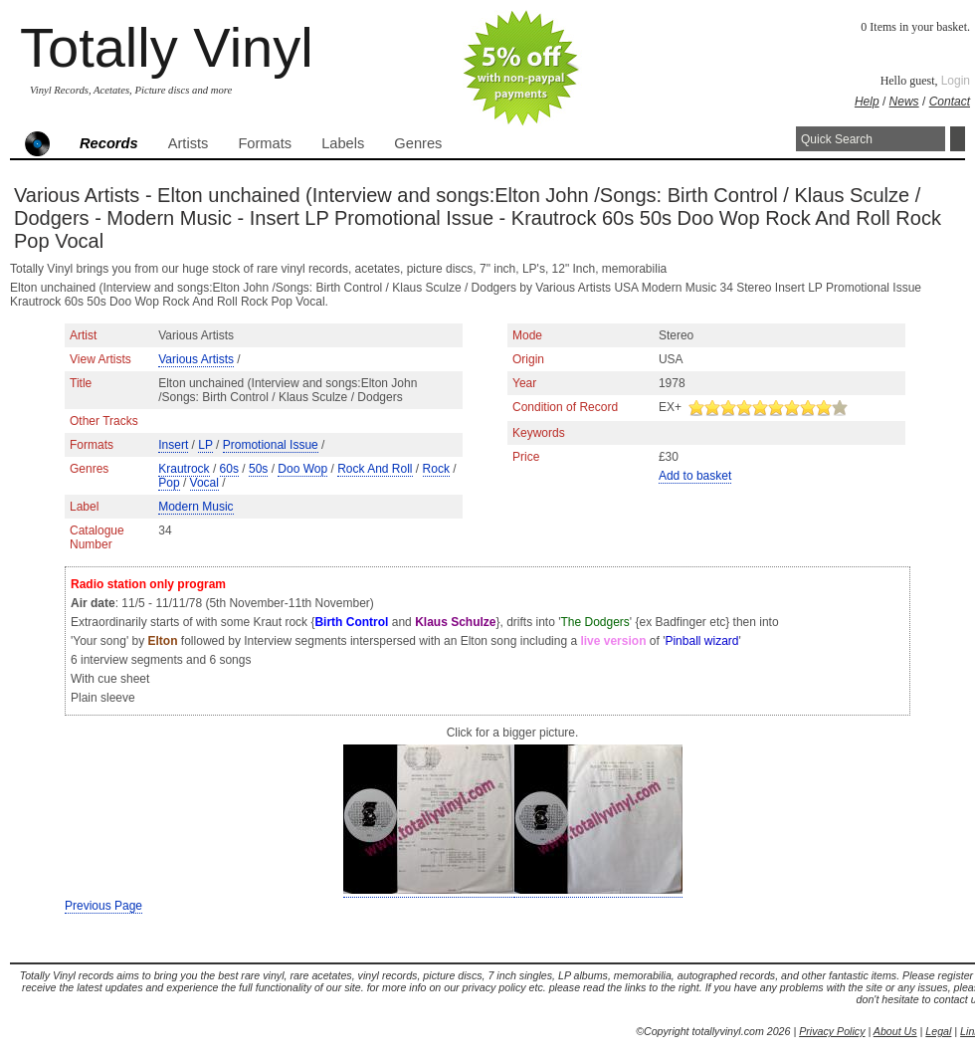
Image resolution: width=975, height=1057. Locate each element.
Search (957, 138)
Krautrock (183, 469)
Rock (436, 469)
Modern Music (195, 507)
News (904, 101)
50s (258, 469)
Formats (265, 143)
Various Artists (196, 359)
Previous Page (103, 906)
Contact (949, 101)
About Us (895, 1031)
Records (109, 143)
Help (867, 101)
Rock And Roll (374, 469)
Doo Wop (302, 469)
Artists (188, 143)
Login (955, 81)
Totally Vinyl (166, 47)
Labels (342, 143)
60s (229, 469)
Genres (418, 143)
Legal (938, 1031)
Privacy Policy (832, 1031)
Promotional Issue (270, 445)
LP (205, 445)
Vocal (204, 483)
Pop (168, 483)
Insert (173, 445)
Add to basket (695, 476)
